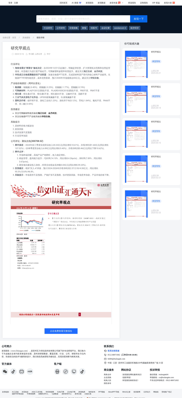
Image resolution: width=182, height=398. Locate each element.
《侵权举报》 (126, 377)
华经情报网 (50, 392)
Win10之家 (126, 392)
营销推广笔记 (167, 392)
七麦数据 (55, 394)
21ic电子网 (71, 392)
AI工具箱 (15, 392)
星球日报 (78, 394)
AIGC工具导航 (37, 392)
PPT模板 (101, 392)
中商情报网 (31, 394)
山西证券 (38, 54)
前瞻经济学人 (43, 394)
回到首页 (63, 3)
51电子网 (60, 392)
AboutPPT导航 (113, 392)
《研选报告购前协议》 (130, 380)
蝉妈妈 (155, 392)
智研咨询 (92, 392)
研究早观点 (20, 48)
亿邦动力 (147, 392)
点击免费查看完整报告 (61, 331)
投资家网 (137, 392)
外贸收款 (25, 392)
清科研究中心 (67, 394)
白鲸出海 (88, 394)
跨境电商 (82, 392)
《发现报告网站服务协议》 (132, 374)
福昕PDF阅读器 (18, 394)
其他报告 (26, 37)
